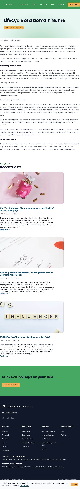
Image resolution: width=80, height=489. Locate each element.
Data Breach (26, 431)
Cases (34, 4)
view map (63, 459)
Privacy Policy (74, 479)
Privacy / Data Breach (28, 443)
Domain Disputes (27, 439)
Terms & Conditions (63, 479)
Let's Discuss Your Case (13, 28)
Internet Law (15, 340)
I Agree (74, 484)
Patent (4, 443)
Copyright (5, 439)
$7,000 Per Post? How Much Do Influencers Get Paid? (25, 337)
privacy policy (24, 485)
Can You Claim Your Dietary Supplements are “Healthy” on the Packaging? (27, 209)
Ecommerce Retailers (48, 431)
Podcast (61, 4)
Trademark (15, 278)
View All (44, 449)
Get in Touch (73, 4)
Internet (4, 446)
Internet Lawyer (15, 40)
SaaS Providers (46, 439)
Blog (52, 4)
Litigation (5, 431)
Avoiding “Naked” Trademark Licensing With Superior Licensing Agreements (26, 273)
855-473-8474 (12, 413)
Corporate (15, 213)
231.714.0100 (42, 459)
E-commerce (26, 435)
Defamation (25, 446)
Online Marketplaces (48, 435)
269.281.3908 (40, 467)
